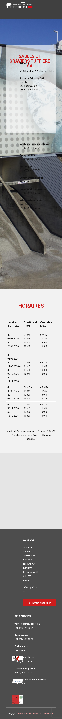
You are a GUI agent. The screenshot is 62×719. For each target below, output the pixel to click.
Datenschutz (48, 713)
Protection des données (29, 713)
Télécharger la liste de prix (39, 602)
